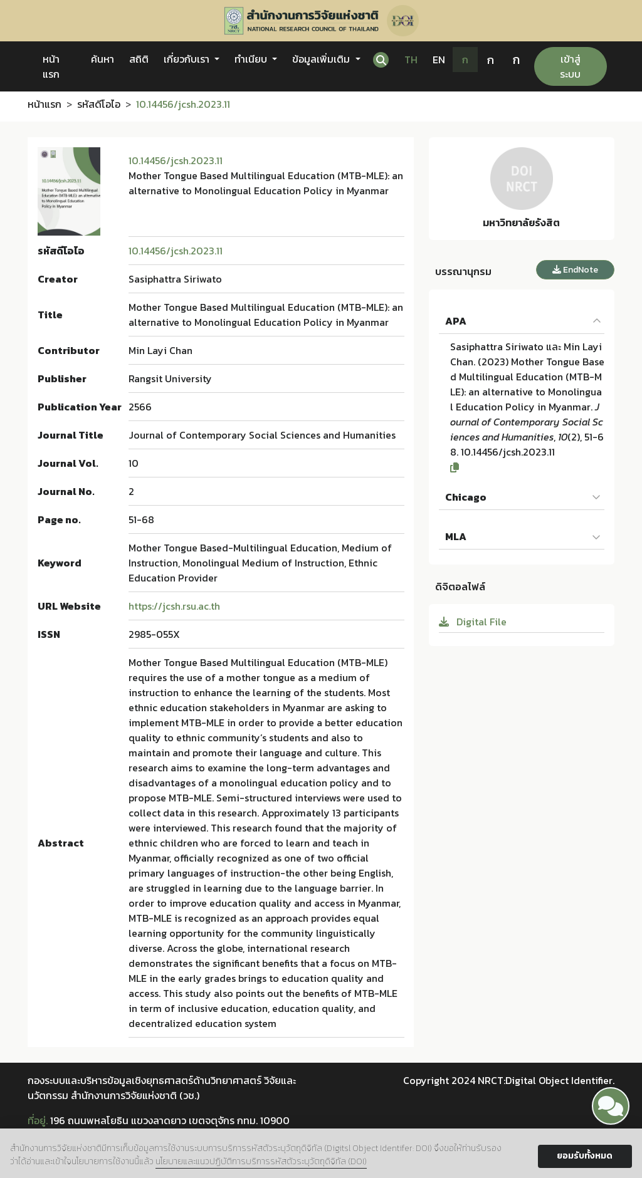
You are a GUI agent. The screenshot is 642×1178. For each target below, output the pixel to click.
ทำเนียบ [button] (252, 58)
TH (411, 59)
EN (439, 59)
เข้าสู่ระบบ (570, 66)
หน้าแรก (51, 66)
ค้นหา (102, 58)
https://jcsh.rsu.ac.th (174, 605)
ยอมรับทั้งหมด (585, 1155)
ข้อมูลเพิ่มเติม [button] (322, 58)
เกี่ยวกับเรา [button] (188, 58)
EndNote (575, 269)
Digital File (473, 621)
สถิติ (139, 58)
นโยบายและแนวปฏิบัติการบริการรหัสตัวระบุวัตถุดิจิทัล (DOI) (261, 1161)
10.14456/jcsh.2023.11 (176, 160)
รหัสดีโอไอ (98, 104)
